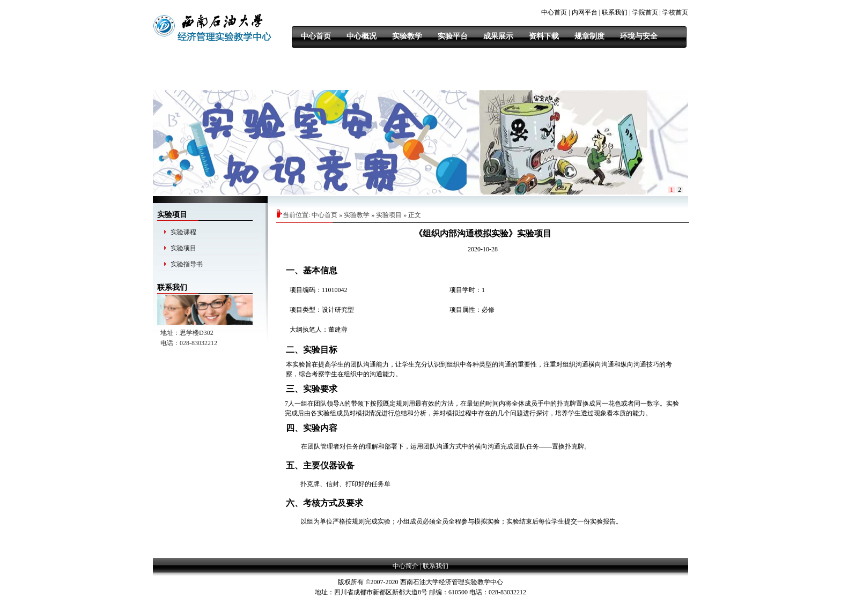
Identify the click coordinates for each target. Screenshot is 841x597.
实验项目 (183, 248)
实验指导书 (187, 264)
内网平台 (584, 12)
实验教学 (357, 215)
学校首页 (675, 12)
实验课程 (183, 232)
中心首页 (554, 12)
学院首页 (645, 12)
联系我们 (615, 12)
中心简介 (405, 566)
